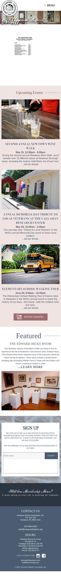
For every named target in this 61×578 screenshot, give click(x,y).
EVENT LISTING (34, 317)
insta (38, 563)
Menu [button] (51, 5)
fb (44, 563)
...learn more (30, 367)
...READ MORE (30, 164)
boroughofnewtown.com (30, 567)
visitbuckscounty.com (30, 569)
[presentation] (26, 467)
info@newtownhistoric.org (31, 536)
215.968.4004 (30, 533)
